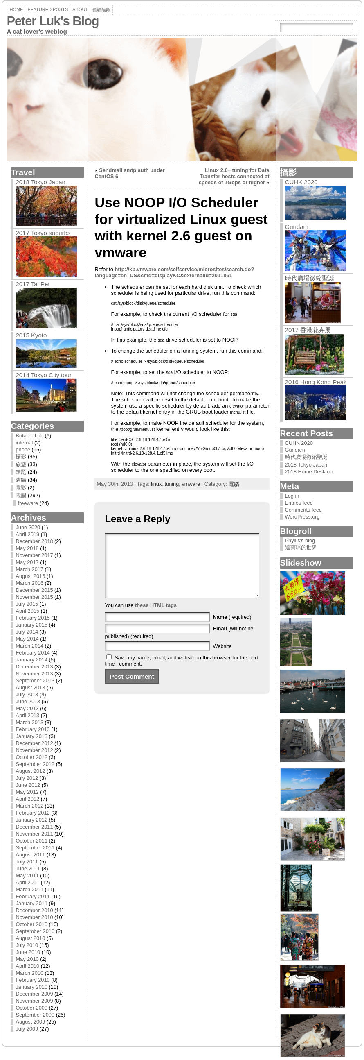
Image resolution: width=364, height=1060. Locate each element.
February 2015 (32, 618)
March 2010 (29, 973)
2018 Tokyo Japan (40, 182)
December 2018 (34, 541)
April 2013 (27, 715)
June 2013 (28, 701)
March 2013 (29, 722)
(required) (232, 629)
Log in (292, 496)
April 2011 (27, 882)
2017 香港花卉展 (308, 329)
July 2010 (27, 945)
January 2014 (31, 660)
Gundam (297, 226)
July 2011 (27, 861)
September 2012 (35, 764)
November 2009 (34, 1001)
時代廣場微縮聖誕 (309, 277)
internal (24, 442)
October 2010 (31, 924)
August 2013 (30, 687)
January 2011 (31, 903)
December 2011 (34, 827)
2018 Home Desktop (309, 472)
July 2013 (27, 694)
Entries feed (299, 503)
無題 (21, 472)
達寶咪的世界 (301, 547)
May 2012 (27, 792)
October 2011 (31, 841)
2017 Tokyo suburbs (43, 232)
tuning (171, 484)
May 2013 (27, 708)
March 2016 (29, 583)
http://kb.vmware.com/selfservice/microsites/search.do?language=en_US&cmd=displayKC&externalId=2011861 (174, 272)
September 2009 (35, 1015)
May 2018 (27, 548)
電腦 (21, 495)
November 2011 (34, 834)
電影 (21, 488)
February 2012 (32, 813)
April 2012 (27, 799)
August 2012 (30, 771)
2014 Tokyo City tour (43, 374)
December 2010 (34, 910)
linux (156, 484)
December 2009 (34, 994)
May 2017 (27, 562)
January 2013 (31, 736)
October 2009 (31, 1008)
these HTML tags (156, 617)
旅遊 (21, 464)
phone (23, 449)
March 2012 (29, 806)
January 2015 (31, 625)
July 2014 (27, 632)
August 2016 (30, 576)
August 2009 (30, 1022)
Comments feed (303, 510)
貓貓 (21, 480)
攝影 (21, 456)
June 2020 (28, 527)
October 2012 (31, 757)
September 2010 (35, 931)
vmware (191, 484)
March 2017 (29, 569)
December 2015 (34, 590)
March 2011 (29, 889)
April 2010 (27, 966)
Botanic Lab (29, 436)
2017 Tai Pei (32, 284)
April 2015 (27, 611)
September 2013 (35, 680)
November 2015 (34, 597)
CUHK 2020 (301, 182)
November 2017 (34, 555)
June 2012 (28, 785)
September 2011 (35, 848)
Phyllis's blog (300, 540)
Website (222, 658)
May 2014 (27, 639)
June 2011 (28, 868)
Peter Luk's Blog (53, 21)
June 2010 (28, 952)
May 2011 (27, 875)
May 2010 (27, 959)
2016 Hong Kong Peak (316, 381)
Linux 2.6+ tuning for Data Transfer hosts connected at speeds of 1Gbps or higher (234, 176)
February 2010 (32, 980)
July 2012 (27, 778)
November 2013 (34, 673)
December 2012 (34, 743)
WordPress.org (302, 517)
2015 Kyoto (31, 335)
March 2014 (29, 646)
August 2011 (30, 855)
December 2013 (34, 667)
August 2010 (30, 938)
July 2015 (27, 604)
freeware (28, 503)
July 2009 (27, 1029)
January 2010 (31, 987)
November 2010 (34, 917)
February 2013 (32, 729)
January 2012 (31, 820)
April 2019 (27, 534)
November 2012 (34, 750)
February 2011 (32, 896)
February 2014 (32, 653)
